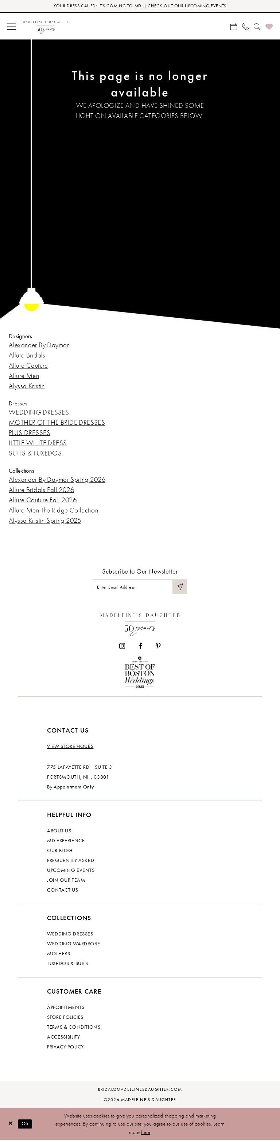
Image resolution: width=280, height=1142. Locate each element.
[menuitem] (11, 27)
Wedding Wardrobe (73, 945)
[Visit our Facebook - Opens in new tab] (140, 648)
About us (59, 832)
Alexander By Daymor (39, 345)
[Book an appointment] (234, 26)
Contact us (62, 892)
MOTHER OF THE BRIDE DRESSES (57, 423)
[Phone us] (245, 26)
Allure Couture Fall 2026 (43, 500)
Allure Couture (28, 366)
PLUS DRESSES (29, 433)
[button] (11, 27)
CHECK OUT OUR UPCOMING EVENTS (190, 6)
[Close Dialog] (11, 1126)
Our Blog (59, 852)
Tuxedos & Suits (67, 965)
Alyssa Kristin (27, 386)
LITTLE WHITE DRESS (38, 443)
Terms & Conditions (74, 1029)
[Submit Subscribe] (179, 588)
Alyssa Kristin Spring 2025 (45, 521)
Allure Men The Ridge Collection (53, 510)
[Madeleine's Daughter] (140, 624)
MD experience (66, 842)
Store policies (65, 1019)
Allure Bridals (27, 355)
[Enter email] (140, 588)
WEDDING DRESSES (39, 412)
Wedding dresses (70, 936)
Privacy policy (65, 1048)
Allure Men (24, 376)
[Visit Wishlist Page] (269, 27)
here (145, 1134)
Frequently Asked (70, 862)
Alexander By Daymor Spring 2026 (57, 480)
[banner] (46, 27)
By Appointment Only (70, 789)
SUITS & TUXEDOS (35, 453)
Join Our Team (66, 882)
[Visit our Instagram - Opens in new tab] (122, 648)
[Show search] (257, 26)
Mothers (58, 955)
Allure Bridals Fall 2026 (41, 490)
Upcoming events (71, 872)
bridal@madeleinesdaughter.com (140, 1091)
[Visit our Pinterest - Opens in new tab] (158, 648)
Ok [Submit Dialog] (27, 1125)
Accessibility (63, 1039)
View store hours (70, 748)
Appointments (66, 1009)
